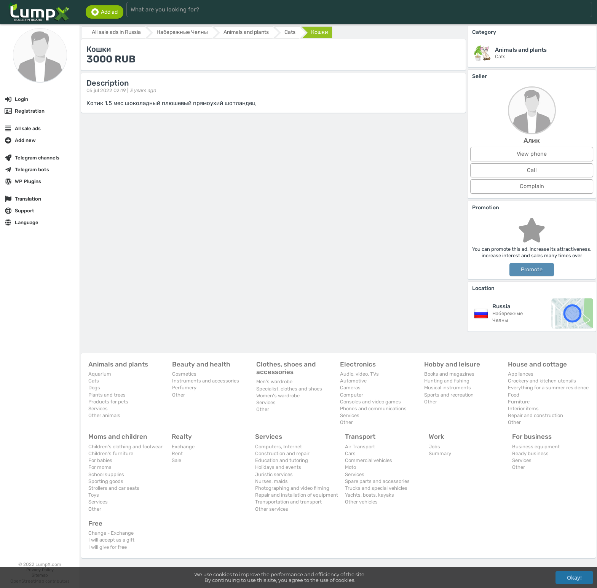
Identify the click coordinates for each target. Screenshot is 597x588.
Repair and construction (535, 415)
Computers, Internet (278, 446)
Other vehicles (361, 502)
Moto (350, 467)
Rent (177, 453)
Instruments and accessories (205, 381)
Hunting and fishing (446, 381)
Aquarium (99, 374)
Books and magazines (449, 374)
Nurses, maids (271, 481)
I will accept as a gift (111, 540)
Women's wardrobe (278, 395)
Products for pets (108, 402)
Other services (271, 509)
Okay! (574, 577)
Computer (351, 395)
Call (532, 170)
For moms (100, 467)
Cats (93, 381)
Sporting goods (105, 481)
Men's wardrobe (274, 381)
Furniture (519, 402)
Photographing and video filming (292, 488)
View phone (532, 154)
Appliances (520, 374)
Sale (176, 460)
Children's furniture (110, 453)
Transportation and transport (288, 502)
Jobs (434, 446)
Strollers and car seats (113, 488)
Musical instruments (447, 387)
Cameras (350, 387)
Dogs (94, 387)
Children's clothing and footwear (125, 446)
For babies (100, 460)
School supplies (106, 474)
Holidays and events (278, 467)
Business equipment (536, 446)
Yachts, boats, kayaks (369, 495)
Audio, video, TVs (359, 374)
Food (513, 395)
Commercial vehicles (368, 460)
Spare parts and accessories (377, 481)
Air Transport (360, 446)
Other (178, 395)
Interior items (523, 408)
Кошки (319, 32)
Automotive (353, 381)
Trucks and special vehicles (376, 488)
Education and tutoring (281, 460)
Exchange (183, 446)
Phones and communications (373, 408)
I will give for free (107, 547)
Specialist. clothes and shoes (289, 389)
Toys (93, 495)
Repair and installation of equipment (296, 495)
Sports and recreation (449, 395)
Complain (532, 186)
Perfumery (184, 387)
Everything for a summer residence (548, 387)
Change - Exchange (111, 533)
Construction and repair (282, 453)
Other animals (104, 415)
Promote (532, 269)
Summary (440, 453)
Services (98, 408)
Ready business (530, 453)
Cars (350, 453)
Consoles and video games (370, 402)
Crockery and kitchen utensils (542, 381)
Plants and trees (107, 395)
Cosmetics (184, 374)
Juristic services (274, 474)
